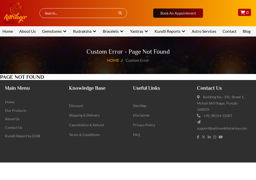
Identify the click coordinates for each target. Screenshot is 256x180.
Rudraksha (82, 31)
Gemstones (52, 31)
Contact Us (13, 127)
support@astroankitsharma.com (222, 128)
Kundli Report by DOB (22, 136)
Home (7, 31)
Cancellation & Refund (86, 125)
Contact (229, 31)
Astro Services (204, 31)
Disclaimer (141, 115)
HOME (113, 60)
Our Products (15, 110)
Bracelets (111, 31)
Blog (246, 31)
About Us (27, 31)
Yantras (136, 31)
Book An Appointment (178, 13)
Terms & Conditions (84, 134)
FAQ (136, 134)
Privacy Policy (144, 125)
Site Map (139, 106)
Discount (76, 106)
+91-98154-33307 (218, 116)
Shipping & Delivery (84, 115)
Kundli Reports (167, 31)
